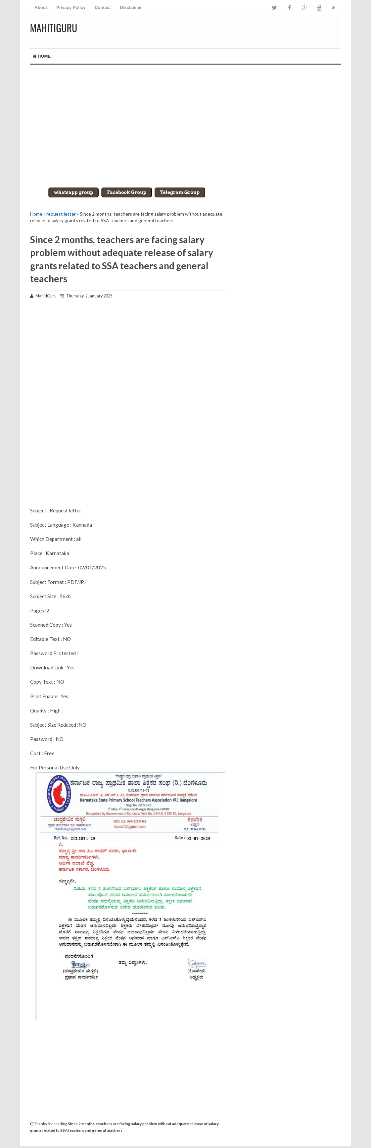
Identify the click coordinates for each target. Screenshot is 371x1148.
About (41, 7)
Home (42, 56)
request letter (61, 214)
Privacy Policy (70, 7)
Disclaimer (131, 7)
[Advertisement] (185, 121)
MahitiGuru (53, 27)
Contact (103, 7)
